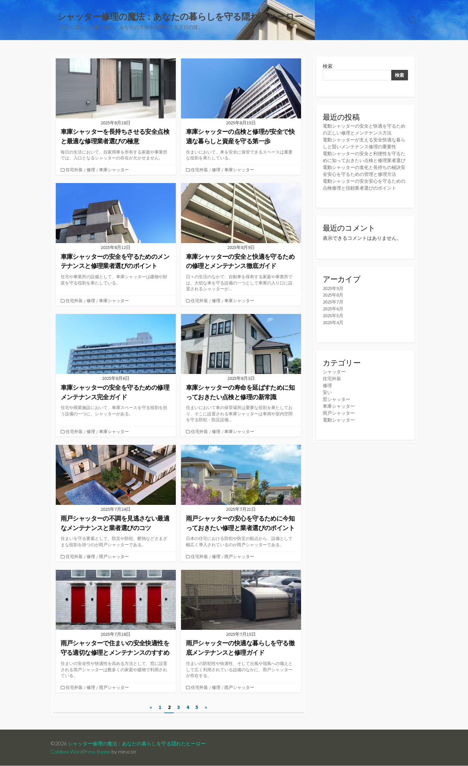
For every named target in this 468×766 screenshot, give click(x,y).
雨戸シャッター (115, 556)
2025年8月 (333, 303)
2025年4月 (333, 331)
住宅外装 (74, 170)
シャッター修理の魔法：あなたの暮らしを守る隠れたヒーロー (141, 744)
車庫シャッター (115, 170)
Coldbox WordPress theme (81, 752)
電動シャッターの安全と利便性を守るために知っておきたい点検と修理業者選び (364, 162)
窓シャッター (337, 408)
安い (328, 401)
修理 (91, 170)
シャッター (335, 381)
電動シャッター (340, 429)
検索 (328, 67)
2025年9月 (333, 297)
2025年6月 (333, 317)
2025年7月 (333, 310)
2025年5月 (333, 324)
